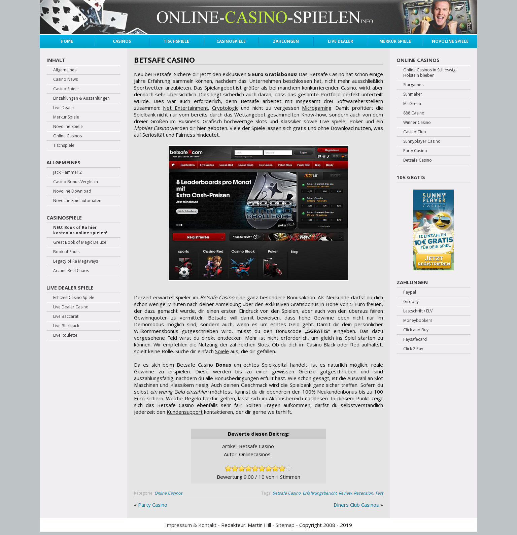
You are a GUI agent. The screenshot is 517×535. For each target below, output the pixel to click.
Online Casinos (168, 493)
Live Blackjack (66, 326)
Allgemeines (64, 70)
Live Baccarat (65, 316)
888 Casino (413, 113)
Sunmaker (412, 94)
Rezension (363, 493)
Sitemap (285, 525)
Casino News (65, 79)
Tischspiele (176, 41)
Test (379, 493)
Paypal (409, 292)
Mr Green (412, 103)
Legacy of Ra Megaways (75, 261)
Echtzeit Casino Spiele (73, 297)
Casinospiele (231, 41)
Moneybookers (417, 320)
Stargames (413, 85)
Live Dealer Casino (71, 307)
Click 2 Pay (413, 349)
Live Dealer (340, 41)
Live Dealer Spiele (70, 287)
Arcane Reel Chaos (71, 270)
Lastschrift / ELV (418, 311)
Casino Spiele (66, 89)
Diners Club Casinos (356, 504)
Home (67, 41)
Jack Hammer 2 (67, 172)
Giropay (411, 301)
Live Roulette (65, 335)
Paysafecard (415, 339)
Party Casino (152, 504)
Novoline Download (72, 191)
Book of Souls (66, 252)
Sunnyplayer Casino (422, 141)
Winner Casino (417, 122)
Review (345, 493)
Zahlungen (286, 41)
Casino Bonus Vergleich (75, 182)
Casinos (122, 41)
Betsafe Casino (286, 493)
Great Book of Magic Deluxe (79, 242)
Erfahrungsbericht (320, 493)
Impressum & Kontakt (190, 525)
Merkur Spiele (395, 41)
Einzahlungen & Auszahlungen (81, 98)
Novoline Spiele (450, 41)
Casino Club (414, 132)
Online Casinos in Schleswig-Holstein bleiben (430, 72)
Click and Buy (415, 330)
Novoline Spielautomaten (77, 200)
